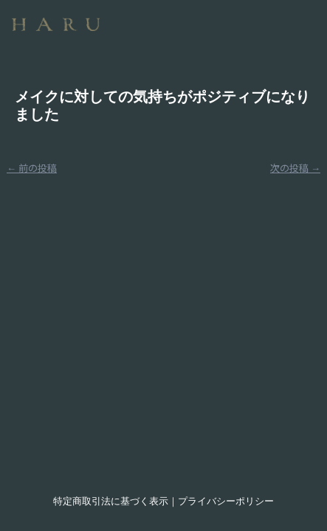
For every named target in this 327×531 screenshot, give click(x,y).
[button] (222, 18)
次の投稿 (295, 168)
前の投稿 (32, 168)
